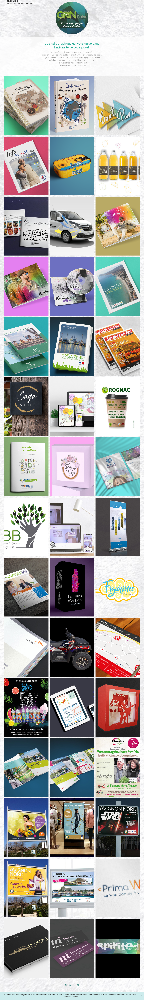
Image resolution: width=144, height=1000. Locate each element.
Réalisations (12, 1)
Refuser (75, 997)
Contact (29, 3)
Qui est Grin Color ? (15, 3)
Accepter (67, 997)
